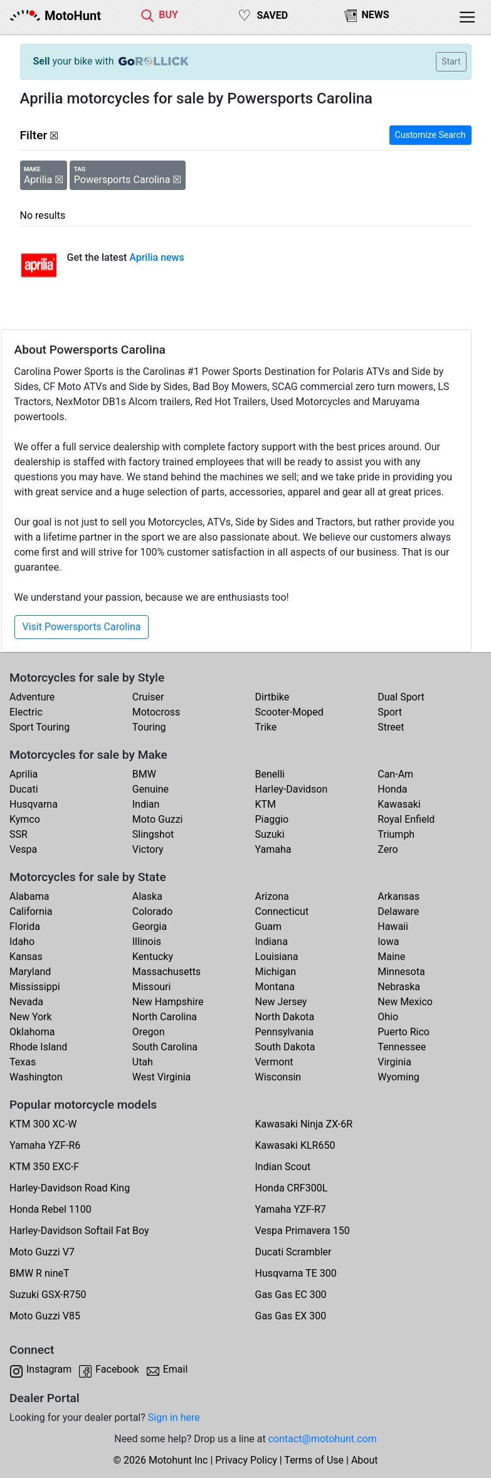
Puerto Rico (403, 1032)
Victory (148, 849)
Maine (391, 957)
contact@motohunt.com (322, 1439)
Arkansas (398, 896)
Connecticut (282, 911)
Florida (24, 926)
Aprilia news (156, 257)
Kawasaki (398, 804)
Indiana (271, 942)
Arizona (272, 896)
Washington (35, 1077)
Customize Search (430, 135)
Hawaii (392, 926)
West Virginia (161, 1077)
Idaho (21, 942)
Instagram (48, 1369)
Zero (387, 849)
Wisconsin (278, 1077)
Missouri (151, 987)
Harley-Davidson (291, 789)
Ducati (23, 789)
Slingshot (153, 834)
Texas (22, 1062)
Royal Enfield (406, 819)
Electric (26, 712)
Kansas (26, 957)
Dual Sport (401, 697)
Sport (389, 712)
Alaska (147, 896)
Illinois (146, 942)
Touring (149, 727)
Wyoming (398, 1077)
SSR (18, 834)
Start (450, 61)
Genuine (150, 789)
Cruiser (148, 697)
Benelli (270, 774)
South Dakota (285, 1047)
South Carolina (165, 1047)
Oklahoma (32, 1032)
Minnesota (401, 972)
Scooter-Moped (289, 712)
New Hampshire (168, 1002)
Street (390, 727)
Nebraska (398, 987)
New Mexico (405, 1002)
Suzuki (270, 834)
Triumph (395, 834)
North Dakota (285, 1017)
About (364, 1460)
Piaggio (272, 819)
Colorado (152, 911)
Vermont (274, 1062)
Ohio (387, 1017)
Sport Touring (39, 727)
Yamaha (273, 849)
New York (30, 1017)
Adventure (32, 697)
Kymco (24, 819)
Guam (268, 926)
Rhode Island (38, 1047)
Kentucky (152, 957)
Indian (146, 804)
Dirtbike (272, 697)
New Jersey (281, 1002)
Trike (266, 727)
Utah (142, 1062)
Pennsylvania (284, 1032)
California (30, 911)
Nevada (26, 1002)
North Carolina (164, 1017)
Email (175, 1369)
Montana (275, 987)
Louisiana (276, 957)
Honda (392, 789)
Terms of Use (314, 1460)
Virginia (394, 1062)
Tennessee (401, 1047)
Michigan (275, 972)
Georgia (149, 926)
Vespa (23, 849)
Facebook (117, 1369)
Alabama (29, 896)
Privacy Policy (246, 1460)
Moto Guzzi (157, 819)
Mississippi (34, 987)
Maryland (30, 972)
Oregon (148, 1032)
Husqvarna (33, 804)
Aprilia (23, 774)
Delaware (398, 911)
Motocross (156, 712)
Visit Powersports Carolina (82, 627)
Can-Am (395, 774)
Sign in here (174, 1417)
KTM (266, 804)
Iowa (388, 942)
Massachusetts (166, 972)
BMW (144, 774)
